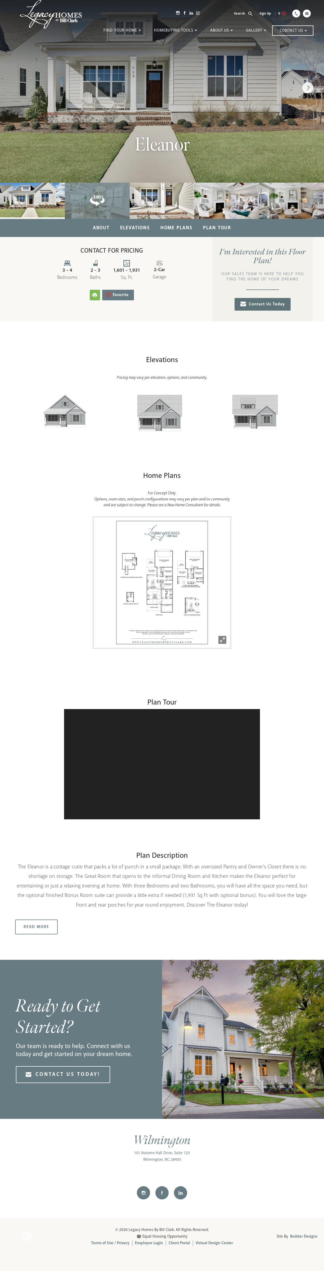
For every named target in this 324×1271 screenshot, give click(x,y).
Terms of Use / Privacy (110, 1243)
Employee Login (149, 1243)
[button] (246, 13)
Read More (36, 927)
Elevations (135, 228)
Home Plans (176, 228)
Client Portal (179, 1243)
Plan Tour (217, 228)
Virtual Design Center (214, 1243)
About (101, 228)
